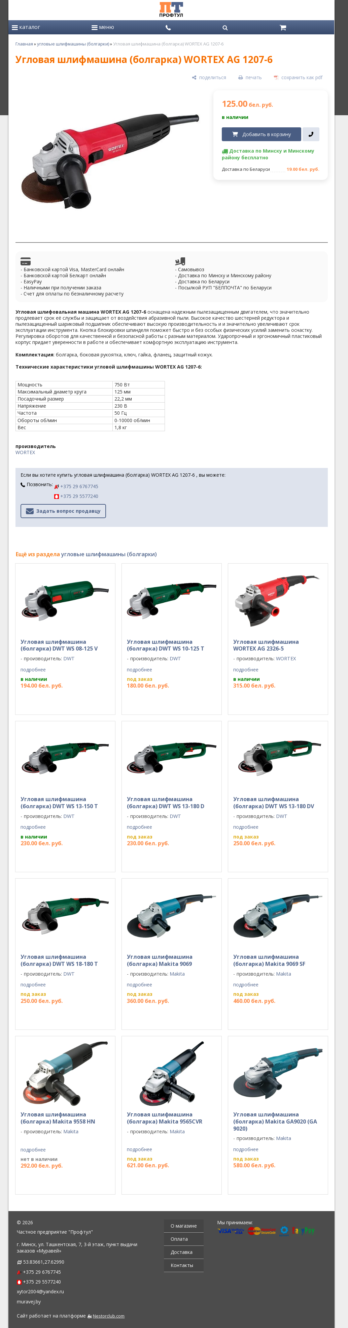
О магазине (184, 1226)
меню (103, 27)
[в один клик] (311, 134)
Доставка (182, 1252)
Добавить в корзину (266, 134)
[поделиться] (209, 78)
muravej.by (29, 1301)
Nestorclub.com (109, 1316)
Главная (24, 44)
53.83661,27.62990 (43, 1262)
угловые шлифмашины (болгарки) (73, 44)
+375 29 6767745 (76, 486)
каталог (26, 27)
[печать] (250, 78)
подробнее (33, 670)
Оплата (179, 1239)
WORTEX (25, 452)
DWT (69, 658)
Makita (177, 974)
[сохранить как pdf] (298, 78)
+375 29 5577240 (76, 496)
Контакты (182, 1265)
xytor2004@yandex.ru (40, 1291)
